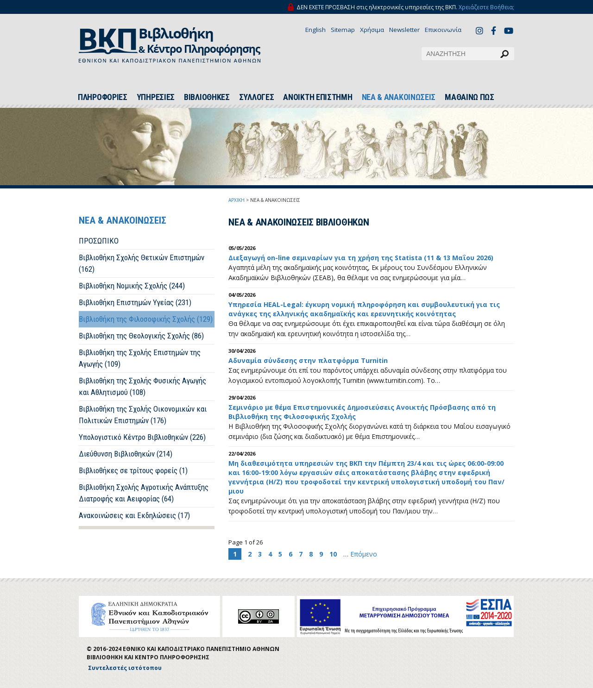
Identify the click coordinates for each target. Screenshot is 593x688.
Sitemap (343, 29)
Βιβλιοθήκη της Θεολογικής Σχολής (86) (141, 335)
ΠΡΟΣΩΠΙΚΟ (99, 240)
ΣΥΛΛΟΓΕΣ (256, 97)
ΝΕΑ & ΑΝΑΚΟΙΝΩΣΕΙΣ (399, 97)
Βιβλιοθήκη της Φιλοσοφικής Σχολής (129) (146, 319)
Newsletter (404, 29)
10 (333, 554)
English (315, 29)
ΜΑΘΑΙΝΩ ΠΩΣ (469, 97)
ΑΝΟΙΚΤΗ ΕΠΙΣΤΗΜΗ (317, 97)
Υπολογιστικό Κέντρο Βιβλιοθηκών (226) (142, 437)
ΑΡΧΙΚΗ (236, 200)
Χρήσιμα (372, 29)
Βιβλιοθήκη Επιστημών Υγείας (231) (135, 302)
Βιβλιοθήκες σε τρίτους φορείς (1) (133, 470)
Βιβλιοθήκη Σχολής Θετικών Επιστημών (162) (141, 263)
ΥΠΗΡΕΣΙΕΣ (156, 97)
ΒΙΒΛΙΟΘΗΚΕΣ (207, 97)
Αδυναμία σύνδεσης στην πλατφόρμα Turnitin (308, 360)
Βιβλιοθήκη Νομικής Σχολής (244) (132, 285)
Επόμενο (363, 554)
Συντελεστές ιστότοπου (125, 668)
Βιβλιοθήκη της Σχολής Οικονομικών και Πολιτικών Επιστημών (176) (143, 414)
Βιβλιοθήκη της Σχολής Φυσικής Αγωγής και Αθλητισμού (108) (142, 386)
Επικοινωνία (443, 29)
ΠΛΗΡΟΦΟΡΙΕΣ (102, 97)
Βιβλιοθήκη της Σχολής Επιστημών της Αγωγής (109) (140, 358)
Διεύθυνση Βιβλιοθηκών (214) (125, 453)
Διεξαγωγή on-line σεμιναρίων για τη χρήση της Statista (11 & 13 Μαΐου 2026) (360, 257)
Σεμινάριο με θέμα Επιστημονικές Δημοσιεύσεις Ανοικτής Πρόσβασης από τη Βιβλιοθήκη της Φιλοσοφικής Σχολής (362, 412)
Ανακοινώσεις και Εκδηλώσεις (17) (134, 515)
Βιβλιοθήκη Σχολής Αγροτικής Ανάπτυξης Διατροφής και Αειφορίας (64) (143, 492)
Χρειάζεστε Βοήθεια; (486, 7)
